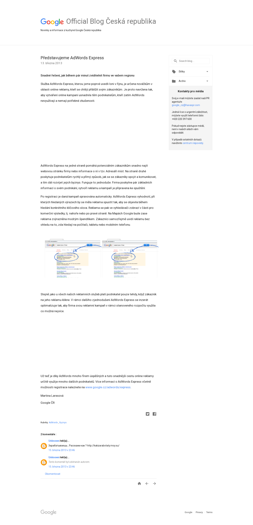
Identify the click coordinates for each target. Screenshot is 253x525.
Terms (209, 512)
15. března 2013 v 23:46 (61, 450)
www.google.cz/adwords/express (108, 387)
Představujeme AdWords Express (72, 57)
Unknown (54, 440)
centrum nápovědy (193, 143)
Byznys (63, 422)
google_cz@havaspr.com (186, 105)
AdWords (53, 422)
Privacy (199, 512)
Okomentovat (52, 473)
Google (189, 512)
